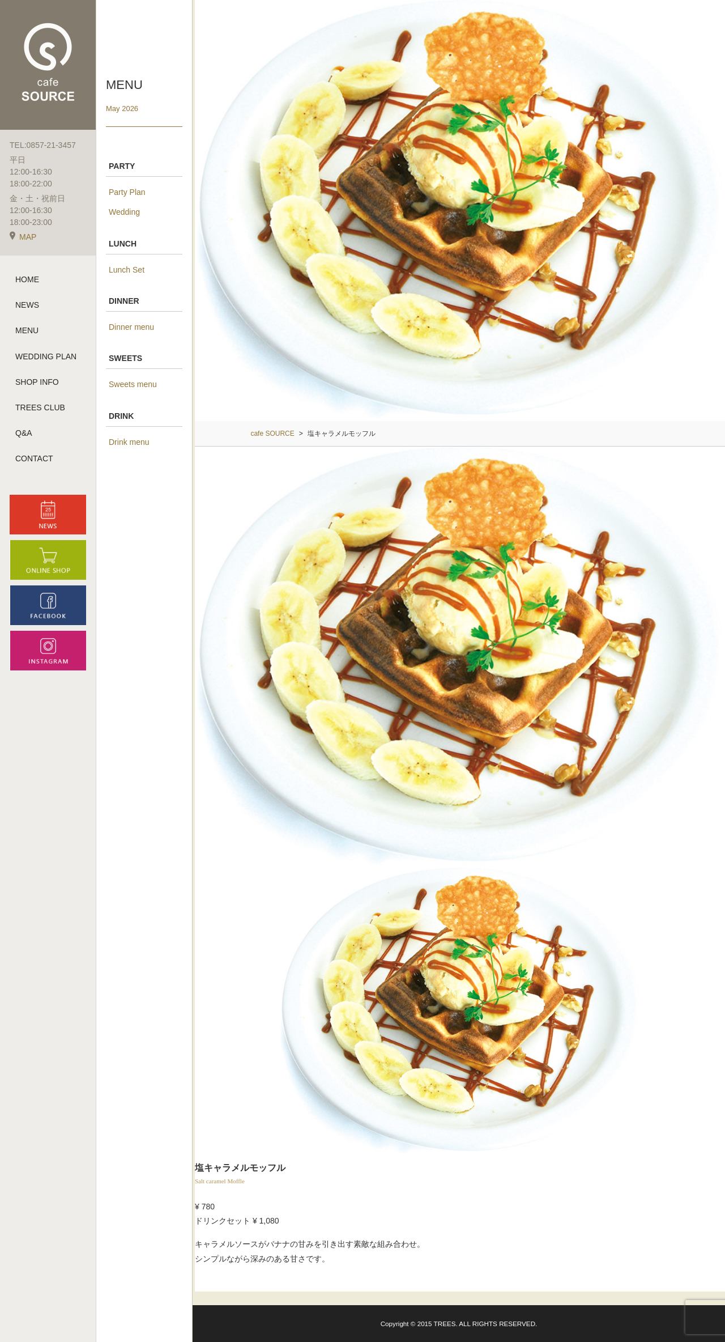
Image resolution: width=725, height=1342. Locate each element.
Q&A (23, 433)
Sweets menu (133, 384)
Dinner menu (131, 327)
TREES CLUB (40, 407)
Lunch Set (126, 269)
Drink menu (129, 442)
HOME (27, 279)
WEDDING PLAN (45, 356)
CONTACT (34, 458)
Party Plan (127, 192)
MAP (23, 236)
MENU (27, 330)
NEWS (27, 304)
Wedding (124, 211)
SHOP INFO (37, 382)
